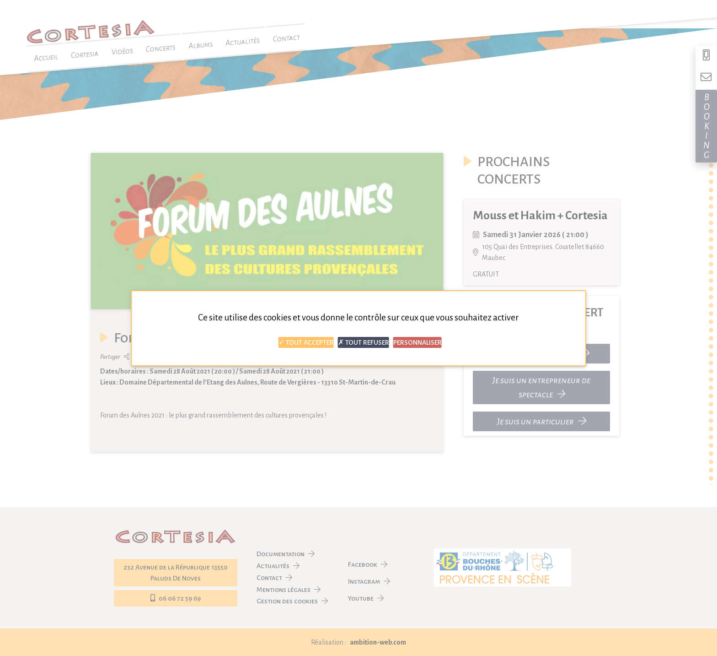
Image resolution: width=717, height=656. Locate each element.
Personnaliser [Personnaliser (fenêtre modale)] (417, 342)
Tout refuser (363, 342)
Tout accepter (306, 342)
